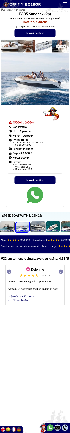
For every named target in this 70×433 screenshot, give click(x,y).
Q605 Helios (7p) (20, 299)
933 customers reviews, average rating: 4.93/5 (35, 258)
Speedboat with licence (14, 9)
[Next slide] (61, 272)
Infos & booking (35, 32)
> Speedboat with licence (21, 296)
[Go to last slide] (9, 272)
